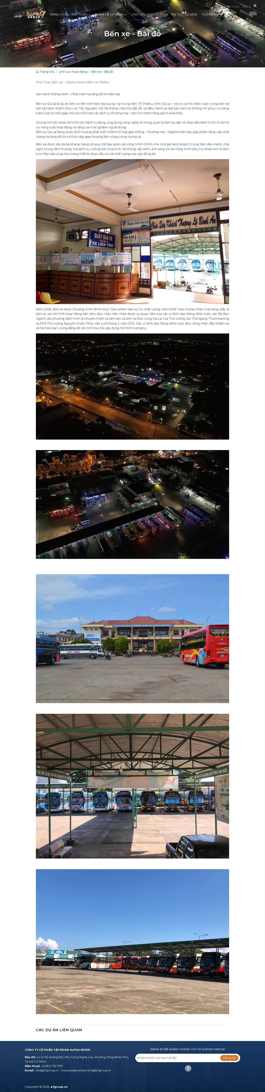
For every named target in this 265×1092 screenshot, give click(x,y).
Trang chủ (45, 71)
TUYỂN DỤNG (231, 6)
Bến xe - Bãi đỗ (102, 71)
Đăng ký (229, 1058)
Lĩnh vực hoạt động (73, 71)
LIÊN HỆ (246, 6)
